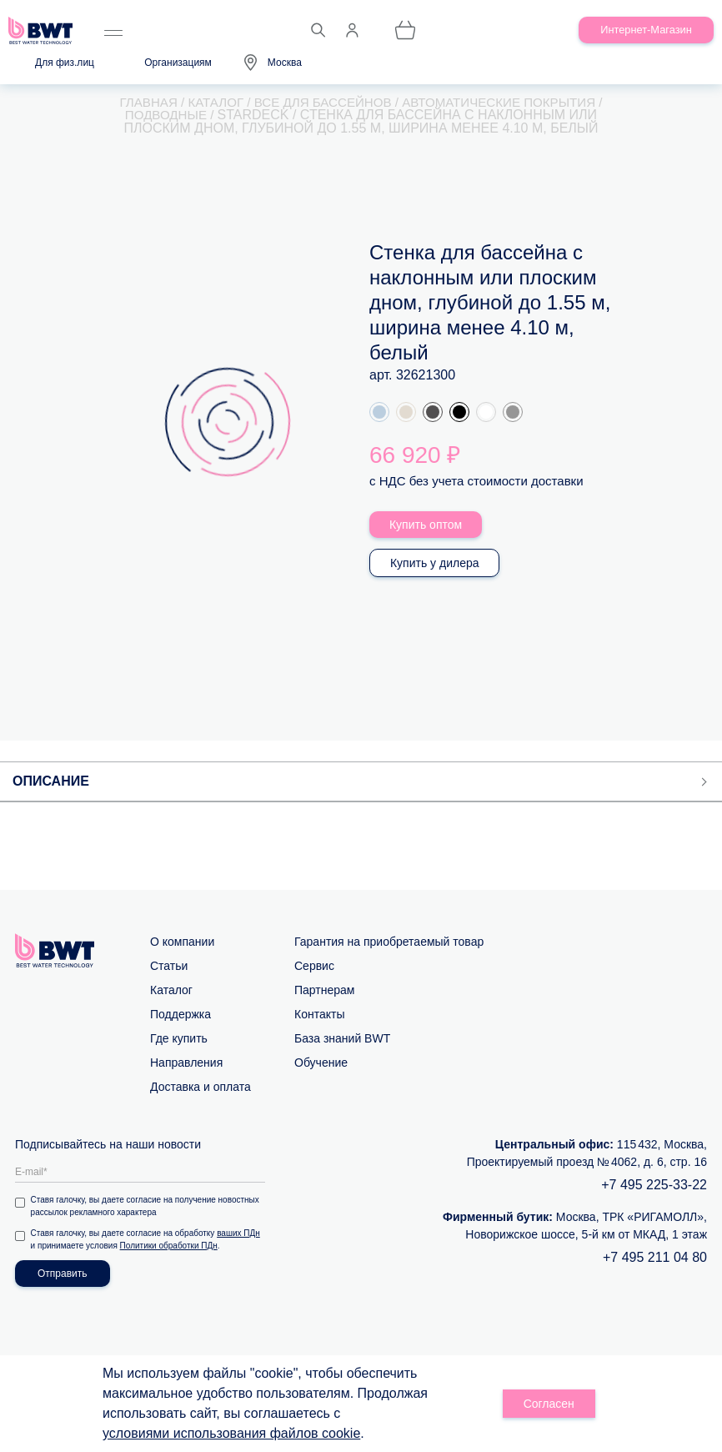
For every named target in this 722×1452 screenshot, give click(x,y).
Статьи (169, 966)
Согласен (549, 1403)
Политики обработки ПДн (169, 1246)
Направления (186, 1063)
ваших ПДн (240, 1233)
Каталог (171, 990)
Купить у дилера (435, 563)
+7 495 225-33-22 (654, 1185)
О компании (182, 942)
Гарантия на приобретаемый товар (389, 942)
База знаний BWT (342, 1039)
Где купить (179, 1039)
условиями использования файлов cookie (231, 1433)
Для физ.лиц (64, 62)
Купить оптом (426, 525)
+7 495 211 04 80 (655, 1258)
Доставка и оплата (200, 1087)
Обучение (321, 1063)
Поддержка (180, 1015)
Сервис (314, 966)
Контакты (319, 1015)
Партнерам (324, 990)
